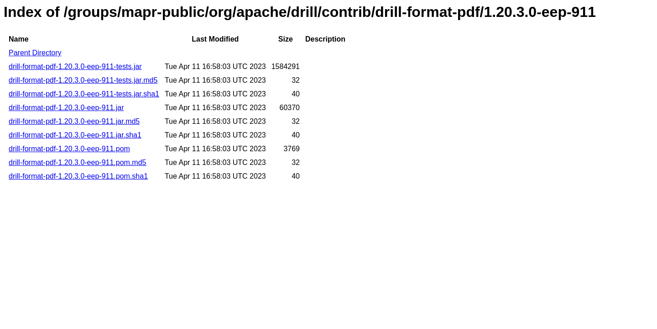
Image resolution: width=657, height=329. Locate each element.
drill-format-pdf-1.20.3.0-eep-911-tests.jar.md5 (83, 80)
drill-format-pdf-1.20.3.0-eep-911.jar (66, 107)
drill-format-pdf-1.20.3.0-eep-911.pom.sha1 (78, 176)
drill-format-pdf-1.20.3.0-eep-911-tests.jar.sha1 (84, 94)
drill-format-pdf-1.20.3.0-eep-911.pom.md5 (77, 162)
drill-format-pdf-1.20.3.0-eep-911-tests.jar (75, 66)
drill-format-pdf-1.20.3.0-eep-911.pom (69, 149)
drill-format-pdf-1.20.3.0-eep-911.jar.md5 (74, 121)
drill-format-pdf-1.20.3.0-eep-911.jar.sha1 (75, 135)
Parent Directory (35, 53)
